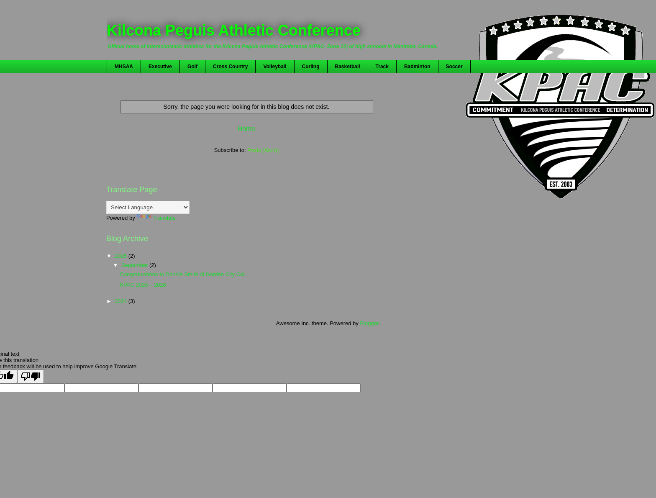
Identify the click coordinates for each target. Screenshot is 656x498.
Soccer (454, 66)
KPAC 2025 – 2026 (143, 285)
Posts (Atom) (263, 150)
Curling (311, 66)
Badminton (417, 66)
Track (382, 66)
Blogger (369, 323)
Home (246, 128)
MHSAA (124, 66)
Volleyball (274, 66)
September (135, 265)
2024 (121, 301)
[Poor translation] (30, 376)
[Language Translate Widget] (148, 207)
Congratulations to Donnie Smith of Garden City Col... (184, 274)
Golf (192, 66)
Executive (160, 66)
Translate (156, 218)
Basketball (347, 66)
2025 (121, 256)
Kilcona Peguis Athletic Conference (234, 30)
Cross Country (230, 66)
